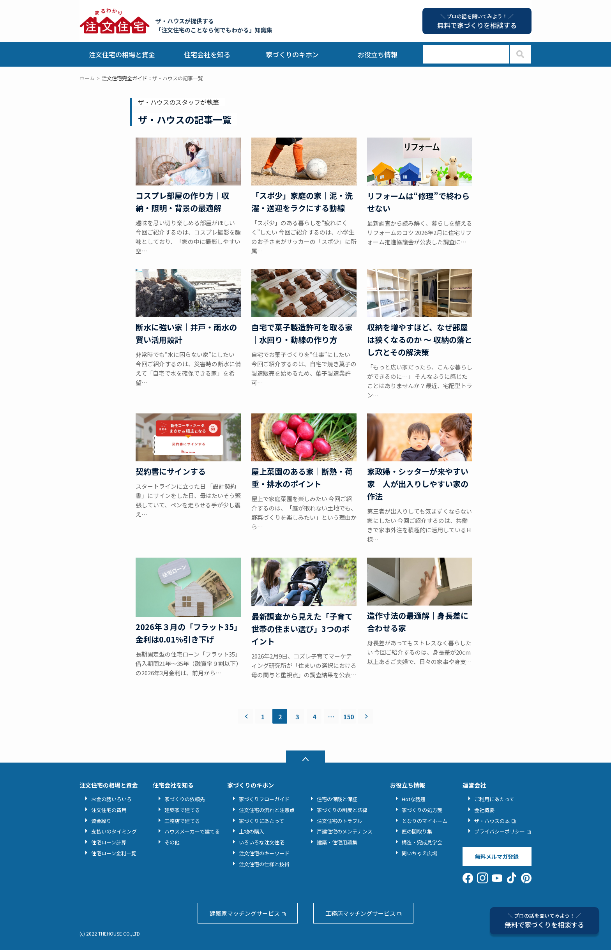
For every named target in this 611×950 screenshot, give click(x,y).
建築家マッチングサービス (245, 913)
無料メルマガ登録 (497, 856)
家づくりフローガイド (264, 799)
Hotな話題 (414, 799)
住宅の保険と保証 (337, 799)
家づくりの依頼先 (184, 799)
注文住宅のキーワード (264, 853)
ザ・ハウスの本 (492, 821)
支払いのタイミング (114, 831)
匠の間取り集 (417, 831)
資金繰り (101, 821)
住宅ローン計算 (108, 842)
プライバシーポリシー (499, 831)
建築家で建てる (182, 810)
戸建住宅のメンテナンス (345, 831)
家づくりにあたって (261, 821)
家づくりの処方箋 (422, 810)
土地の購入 (251, 831)
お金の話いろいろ (111, 799)
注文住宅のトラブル (339, 821)
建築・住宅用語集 (337, 842)
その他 (172, 842)
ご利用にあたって (494, 799)
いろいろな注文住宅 (261, 842)
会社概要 (484, 810)
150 (348, 716)
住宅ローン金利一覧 (113, 853)
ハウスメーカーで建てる (192, 831)
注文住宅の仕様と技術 (264, 864)
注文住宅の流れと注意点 (267, 810)
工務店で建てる (182, 821)
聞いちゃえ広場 (419, 853)
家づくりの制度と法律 (342, 810)
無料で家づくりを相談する (544, 920)
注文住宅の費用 (109, 810)
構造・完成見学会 (422, 842)
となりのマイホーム (424, 821)
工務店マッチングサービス (360, 913)
